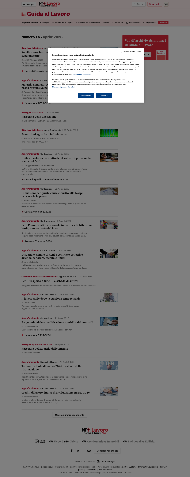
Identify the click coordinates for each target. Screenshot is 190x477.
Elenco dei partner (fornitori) (64, 87)
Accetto (104, 95)
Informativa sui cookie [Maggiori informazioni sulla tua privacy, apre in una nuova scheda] (82, 74)
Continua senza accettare (132, 51)
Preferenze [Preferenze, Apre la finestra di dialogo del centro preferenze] (86, 95)
